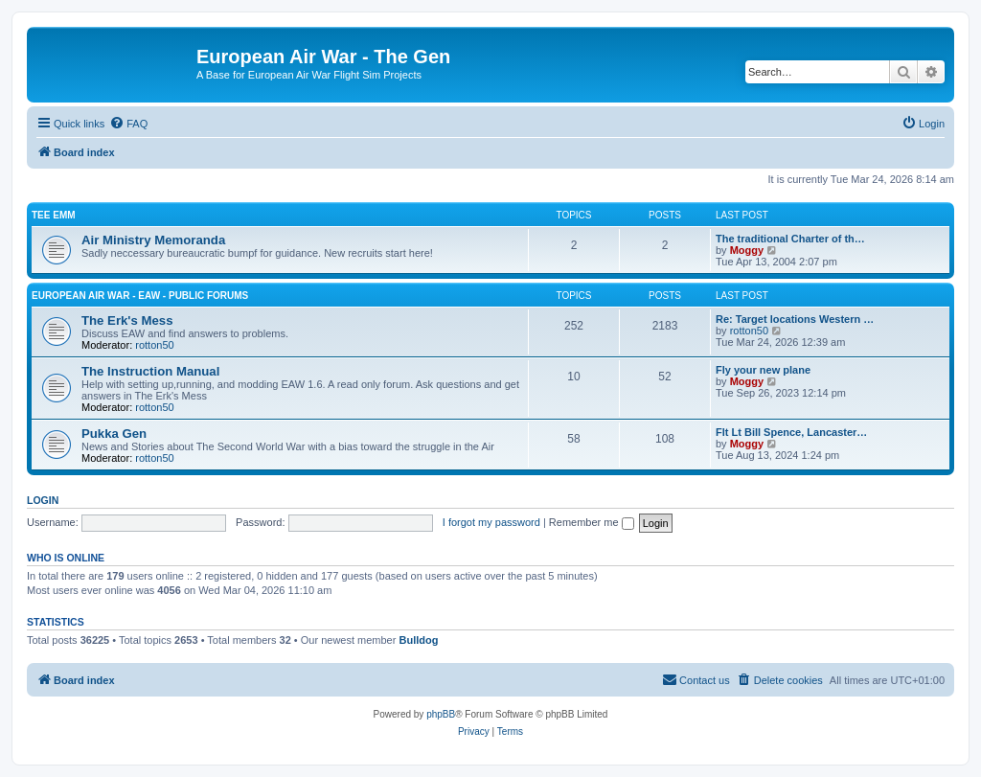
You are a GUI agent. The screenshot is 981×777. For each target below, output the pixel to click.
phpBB (440, 714)
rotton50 (154, 345)
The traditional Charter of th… (790, 238)
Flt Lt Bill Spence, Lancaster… (791, 432)
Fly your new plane (763, 370)
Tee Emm (54, 215)
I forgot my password (491, 522)
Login (42, 500)
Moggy (747, 250)
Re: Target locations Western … (795, 319)
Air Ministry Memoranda (153, 240)
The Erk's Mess (127, 320)
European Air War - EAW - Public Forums (140, 295)
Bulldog (418, 640)
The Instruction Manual (150, 371)
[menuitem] (128, 123)
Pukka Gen (114, 433)
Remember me (591, 522)
